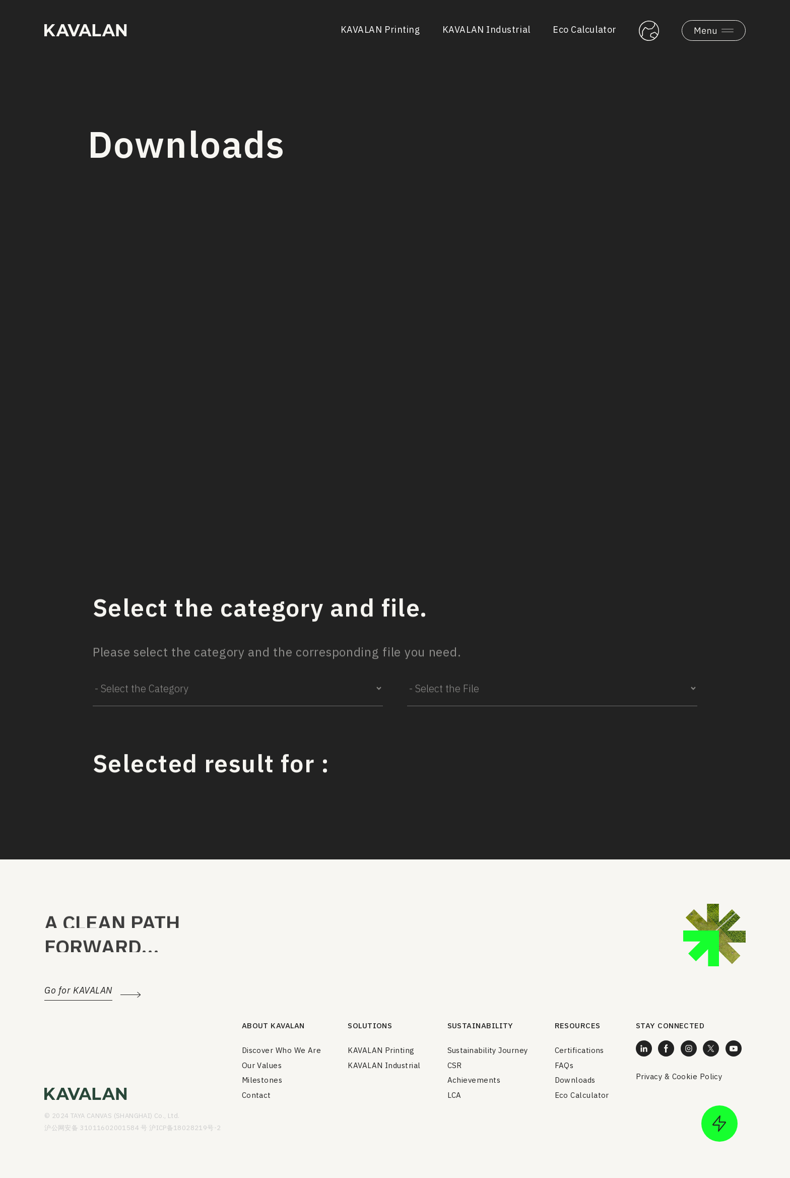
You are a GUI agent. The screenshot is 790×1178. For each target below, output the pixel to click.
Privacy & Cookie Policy (679, 1076)
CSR (454, 1065)
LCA (454, 1095)
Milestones (262, 1080)
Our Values (262, 1065)
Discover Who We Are (281, 1050)
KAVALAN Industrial (486, 29)
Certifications (579, 1050)
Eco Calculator (585, 29)
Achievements (473, 1080)
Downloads (575, 1080)
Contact (256, 1095)
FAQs (564, 1065)
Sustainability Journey (487, 1050)
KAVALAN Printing (380, 29)
